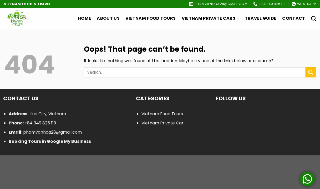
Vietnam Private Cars (210, 18)
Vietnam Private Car (162, 123)
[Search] (313, 18)
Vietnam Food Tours (150, 18)
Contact (293, 18)
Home (84, 18)
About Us (108, 18)
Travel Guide (261, 18)
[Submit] (311, 72)
